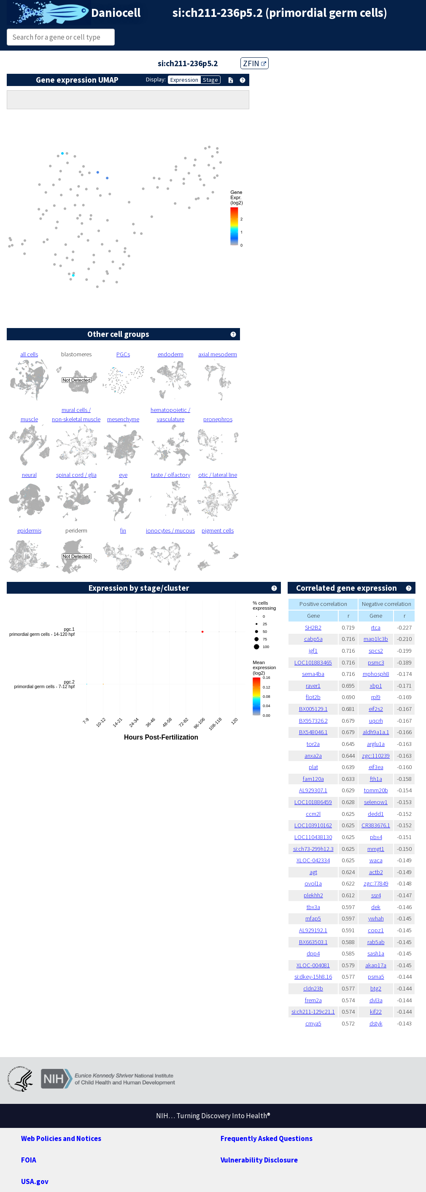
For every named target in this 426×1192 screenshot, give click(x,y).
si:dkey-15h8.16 (313, 976)
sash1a (375, 953)
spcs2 (376, 650)
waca (376, 860)
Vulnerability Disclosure (259, 1160)
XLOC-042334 (313, 860)
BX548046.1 (313, 732)
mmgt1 (375, 849)
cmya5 (313, 1023)
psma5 (376, 976)
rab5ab (376, 942)
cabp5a (313, 639)
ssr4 (376, 895)
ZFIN (254, 63)
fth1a (376, 779)
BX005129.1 (313, 709)
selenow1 (376, 802)
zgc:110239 (376, 755)
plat (313, 767)
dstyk (376, 1023)
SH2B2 (313, 627)
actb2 (376, 872)
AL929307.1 (313, 790)
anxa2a (313, 755)
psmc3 (376, 662)
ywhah (376, 918)
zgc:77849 (376, 883)
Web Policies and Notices (61, 1138)
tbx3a (313, 907)
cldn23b (313, 988)
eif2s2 (376, 709)
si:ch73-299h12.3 (313, 849)
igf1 (313, 650)
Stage (210, 79)
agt (313, 872)
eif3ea (376, 767)
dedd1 (376, 814)
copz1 (376, 930)
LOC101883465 (313, 662)
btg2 (375, 988)
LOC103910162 (313, 825)
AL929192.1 (313, 930)
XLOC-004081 (313, 965)
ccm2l (313, 814)
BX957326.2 (313, 720)
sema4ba (313, 674)
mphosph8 (376, 674)
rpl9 (375, 697)
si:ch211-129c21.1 (313, 1011)
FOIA (28, 1160)
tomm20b (376, 790)
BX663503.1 (313, 942)
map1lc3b (376, 639)
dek (375, 907)
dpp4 (313, 953)
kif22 (376, 1011)
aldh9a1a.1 (376, 732)
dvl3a (376, 1000)
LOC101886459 (313, 802)
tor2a (313, 744)
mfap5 (313, 918)
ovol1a (313, 883)
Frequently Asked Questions (267, 1138)
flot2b (313, 697)
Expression (184, 79)
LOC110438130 (313, 837)
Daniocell (115, 12)
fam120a (313, 779)
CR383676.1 (375, 825)
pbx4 (376, 837)
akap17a (375, 965)
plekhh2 (313, 895)
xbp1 (376, 685)
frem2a (313, 1000)
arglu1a (376, 744)
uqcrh (376, 720)
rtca (375, 627)
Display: (156, 79)
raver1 (313, 685)
